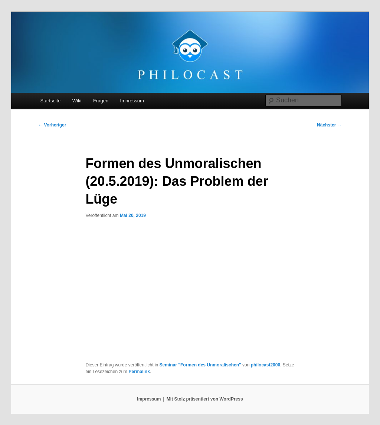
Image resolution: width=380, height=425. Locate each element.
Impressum (132, 100)
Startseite (50, 100)
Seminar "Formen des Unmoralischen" (200, 365)
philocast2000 (265, 365)
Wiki (77, 100)
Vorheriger (52, 125)
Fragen (100, 100)
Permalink (139, 371)
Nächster (329, 125)
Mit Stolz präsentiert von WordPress (205, 399)
